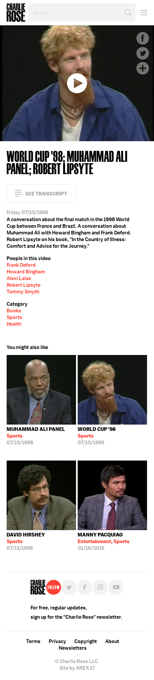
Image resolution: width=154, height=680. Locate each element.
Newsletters (73, 648)
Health (14, 324)
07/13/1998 (26, 541)
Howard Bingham (26, 271)
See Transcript (46, 193)
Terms (33, 641)
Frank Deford (21, 265)
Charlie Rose (16, 12)
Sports (14, 317)
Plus (142, 68)
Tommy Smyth (23, 291)
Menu (141, 12)
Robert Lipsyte (23, 285)
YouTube (116, 587)
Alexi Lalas (19, 278)
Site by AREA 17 (77, 668)
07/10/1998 (36, 436)
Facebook (142, 38)
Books (14, 310)
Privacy (57, 641)
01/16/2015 (103, 541)
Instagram (100, 587)
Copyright (85, 641)
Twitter (142, 53)
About (112, 641)
